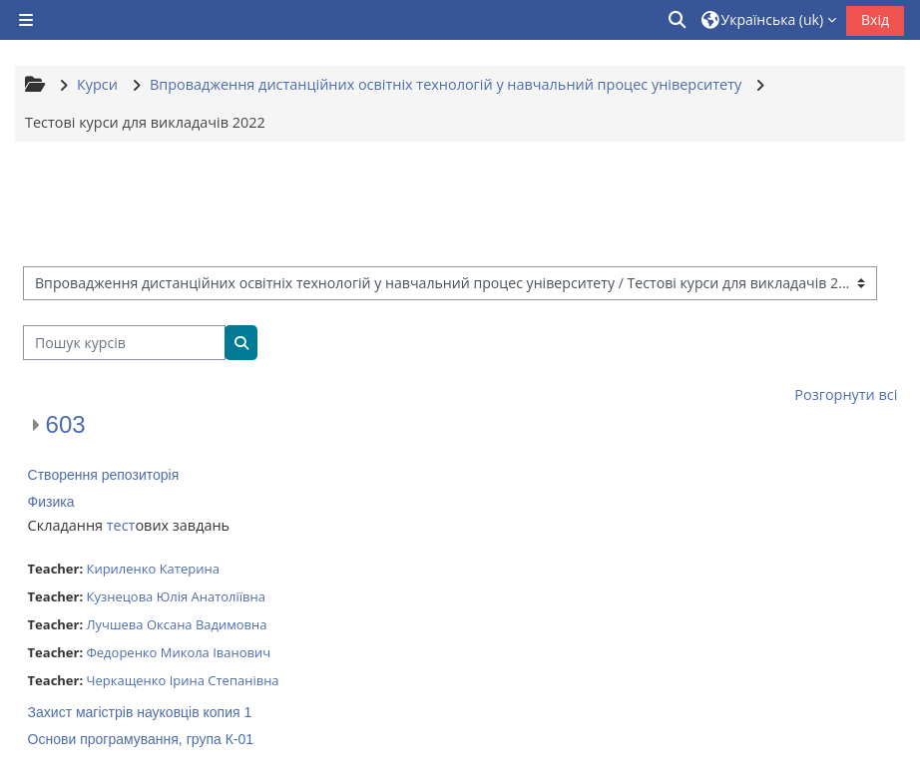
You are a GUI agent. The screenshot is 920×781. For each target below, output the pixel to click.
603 (66, 424)
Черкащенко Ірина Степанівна (182, 680)
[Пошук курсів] (125, 342)
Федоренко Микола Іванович (178, 652)
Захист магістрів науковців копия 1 (140, 712)
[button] (678, 20)
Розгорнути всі (845, 394)
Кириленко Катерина (152, 569)
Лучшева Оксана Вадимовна (176, 624)
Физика (51, 502)
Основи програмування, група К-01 (140, 739)
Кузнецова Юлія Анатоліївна (175, 596)
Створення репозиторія (104, 475)
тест (121, 525)
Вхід (875, 19)
